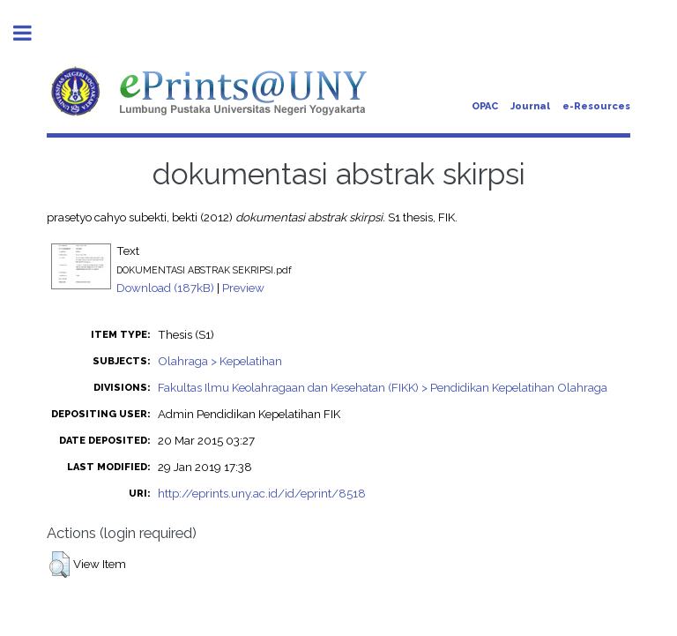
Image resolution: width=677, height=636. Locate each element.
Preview (243, 288)
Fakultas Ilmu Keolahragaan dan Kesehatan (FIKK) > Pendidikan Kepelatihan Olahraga (382, 387)
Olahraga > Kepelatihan (220, 361)
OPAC (485, 106)
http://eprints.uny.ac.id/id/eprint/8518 (262, 493)
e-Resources (596, 106)
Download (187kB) (165, 288)
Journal (530, 106)
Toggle (31, 33)
